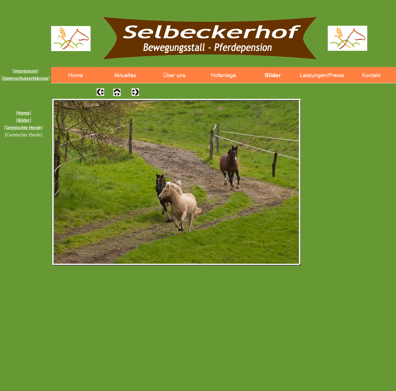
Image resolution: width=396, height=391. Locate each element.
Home (24, 112)
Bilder (23, 120)
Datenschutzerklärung (25, 78)
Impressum (25, 71)
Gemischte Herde (23, 127)
